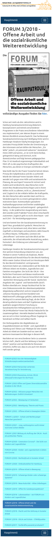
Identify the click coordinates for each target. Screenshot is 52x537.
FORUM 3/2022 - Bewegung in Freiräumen (21, 400)
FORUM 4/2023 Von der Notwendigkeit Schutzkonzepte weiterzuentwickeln (20, 360)
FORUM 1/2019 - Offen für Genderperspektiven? (24, 489)
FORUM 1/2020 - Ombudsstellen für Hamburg (23, 464)
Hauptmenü (10, 20)
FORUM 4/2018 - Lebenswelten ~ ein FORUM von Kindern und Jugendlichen (24, 496)
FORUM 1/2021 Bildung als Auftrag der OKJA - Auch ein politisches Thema (26, 435)
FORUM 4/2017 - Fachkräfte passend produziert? (24, 525)
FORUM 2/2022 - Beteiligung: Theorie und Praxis (24, 406)
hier (44, 114)
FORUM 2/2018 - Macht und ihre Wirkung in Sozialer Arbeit (25, 512)
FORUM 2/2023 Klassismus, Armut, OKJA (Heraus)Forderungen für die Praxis (21, 376)
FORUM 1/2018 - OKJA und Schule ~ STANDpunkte (25, 519)
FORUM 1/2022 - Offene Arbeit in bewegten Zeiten (25, 411)
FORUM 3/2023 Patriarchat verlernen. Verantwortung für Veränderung (20, 368)
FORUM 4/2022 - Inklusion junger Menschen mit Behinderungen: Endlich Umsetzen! (24, 393)
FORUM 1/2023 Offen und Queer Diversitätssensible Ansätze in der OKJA (26, 385)
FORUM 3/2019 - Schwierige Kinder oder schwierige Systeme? (25, 476)
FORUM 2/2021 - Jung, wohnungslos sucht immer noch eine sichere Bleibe (24, 426)
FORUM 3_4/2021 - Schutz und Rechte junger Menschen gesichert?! (22, 418)
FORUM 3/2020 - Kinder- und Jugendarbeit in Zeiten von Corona (25, 451)
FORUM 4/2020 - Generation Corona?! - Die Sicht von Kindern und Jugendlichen (26, 443)
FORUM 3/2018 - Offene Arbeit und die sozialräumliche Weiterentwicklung (20, 504)
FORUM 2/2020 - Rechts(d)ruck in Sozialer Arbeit (24, 458)
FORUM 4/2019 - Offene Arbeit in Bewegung (22, 469)
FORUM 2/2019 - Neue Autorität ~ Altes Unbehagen (25, 483)
